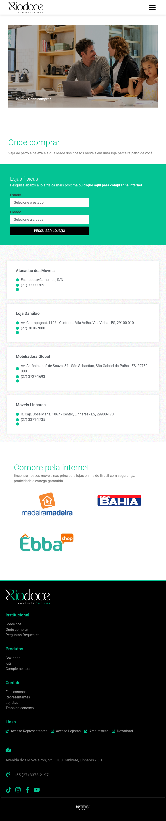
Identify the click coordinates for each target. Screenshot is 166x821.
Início (20, 99)
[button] (152, 7)
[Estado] (49, 202)
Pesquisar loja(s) (49, 231)
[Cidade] (49, 219)
